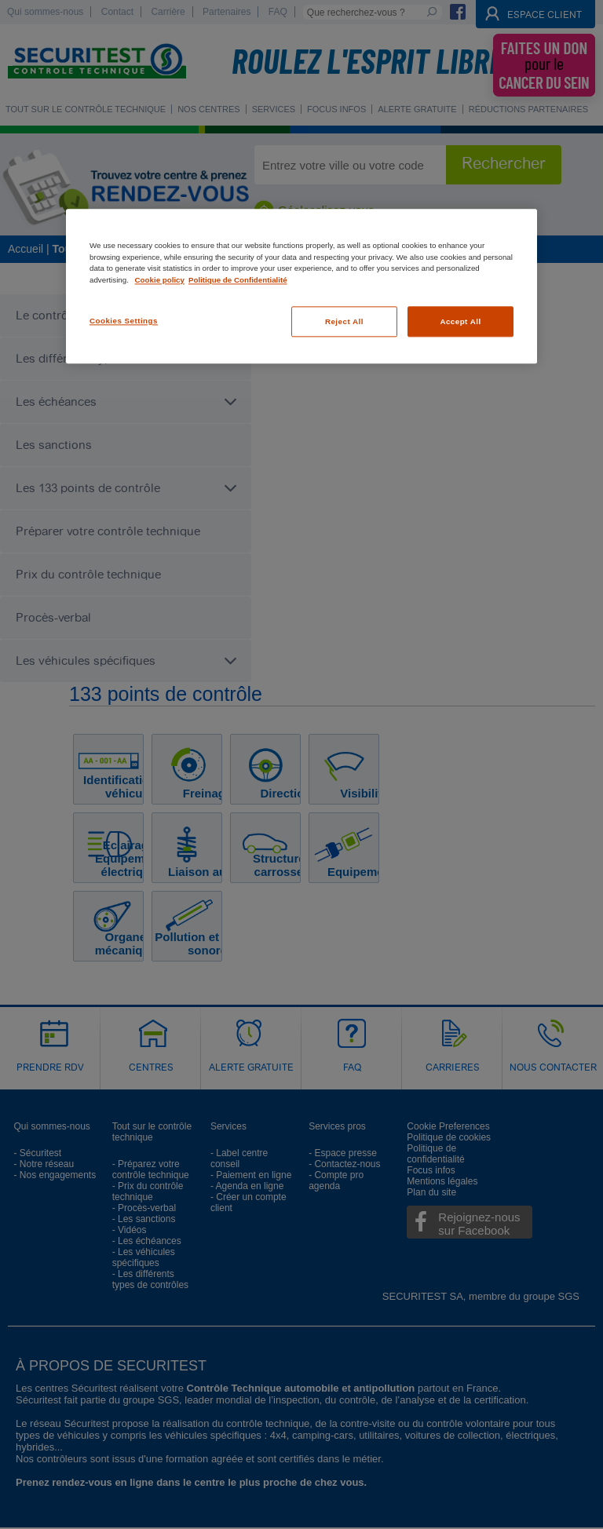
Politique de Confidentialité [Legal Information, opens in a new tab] (237, 280)
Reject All (344, 321)
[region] (301, 287)
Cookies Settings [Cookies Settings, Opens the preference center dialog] (124, 320)
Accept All (460, 321)
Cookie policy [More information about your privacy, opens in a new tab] (160, 280)
